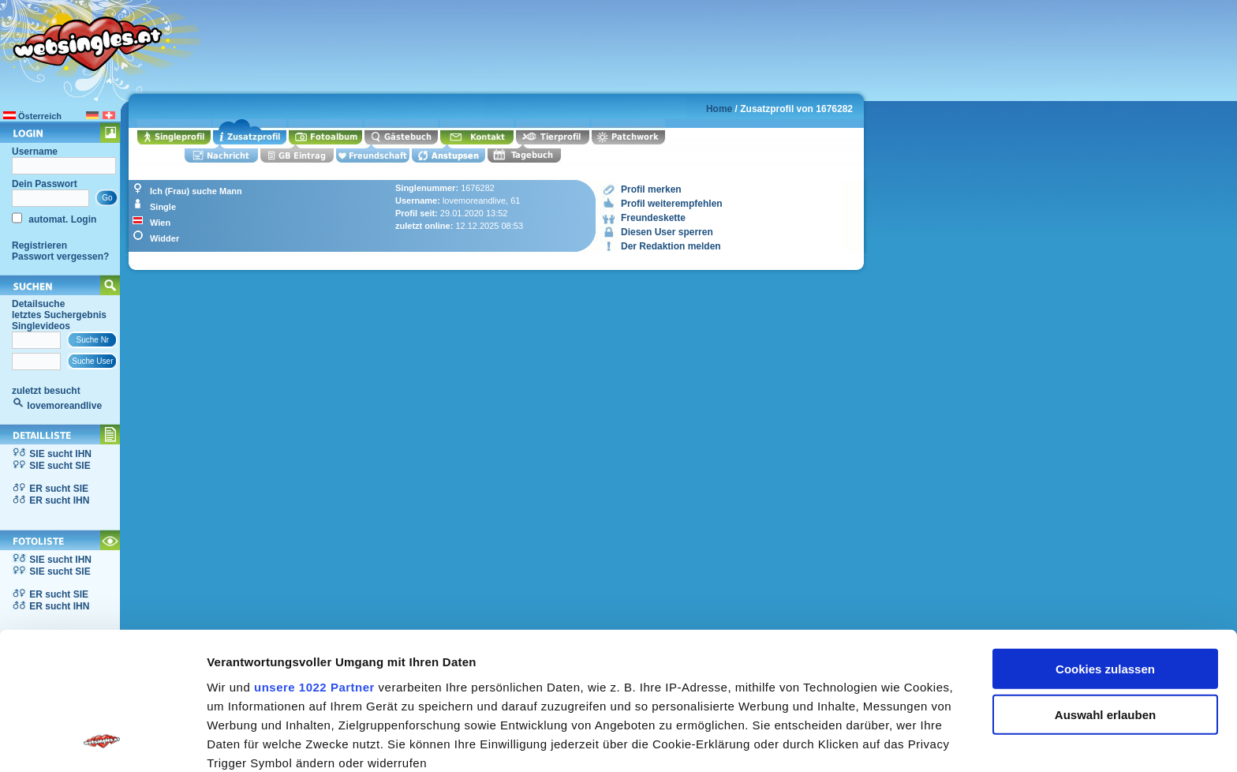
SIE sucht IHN (60, 453)
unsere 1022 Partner (314, 559)
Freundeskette (653, 217)
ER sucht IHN (59, 500)
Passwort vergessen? (60, 256)
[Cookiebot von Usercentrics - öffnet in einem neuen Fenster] (102, 741)
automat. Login (61, 219)
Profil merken (651, 189)
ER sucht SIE (58, 488)
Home (719, 108)
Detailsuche (38, 303)
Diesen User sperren (667, 232)
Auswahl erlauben (1105, 587)
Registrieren (39, 245)
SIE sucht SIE (59, 465)
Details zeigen (839, 741)
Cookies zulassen (1105, 541)
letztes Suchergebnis (59, 314)
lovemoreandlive (64, 405)
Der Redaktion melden (671, 246)
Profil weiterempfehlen (672, 203)
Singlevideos (41, 326)
